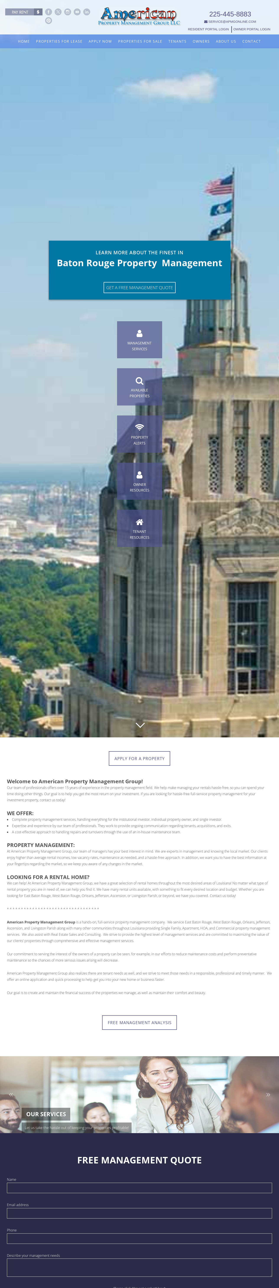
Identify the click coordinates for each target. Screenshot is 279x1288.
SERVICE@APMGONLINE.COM (231, 16)
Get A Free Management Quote (139, 272)
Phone (12, 1232)
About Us (226, 41)
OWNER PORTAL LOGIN (252, 24)
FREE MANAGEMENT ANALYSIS (139, 1024)
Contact (251, 41)
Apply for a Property (139, 759)
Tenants (177, 41)
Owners (201, 41)
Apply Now (100, 41)
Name (11, 1182)
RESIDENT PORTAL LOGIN (209, 24)
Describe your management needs (33, 1258)
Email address (18, 1207)
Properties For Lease (59, 41)
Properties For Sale (140, 41)
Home (24, 41)
